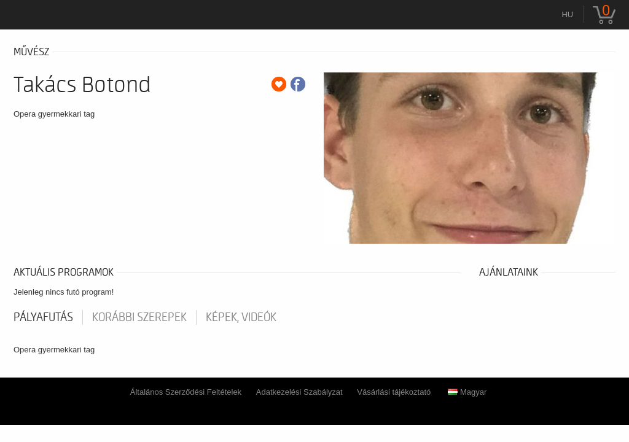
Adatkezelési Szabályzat (299, 392)
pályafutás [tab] (43, 317)
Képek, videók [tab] (241, 317)
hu (567, 14)
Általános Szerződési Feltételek (185, 392)
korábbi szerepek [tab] (139, 317)
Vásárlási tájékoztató (394, 392)
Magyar (467, 392)
